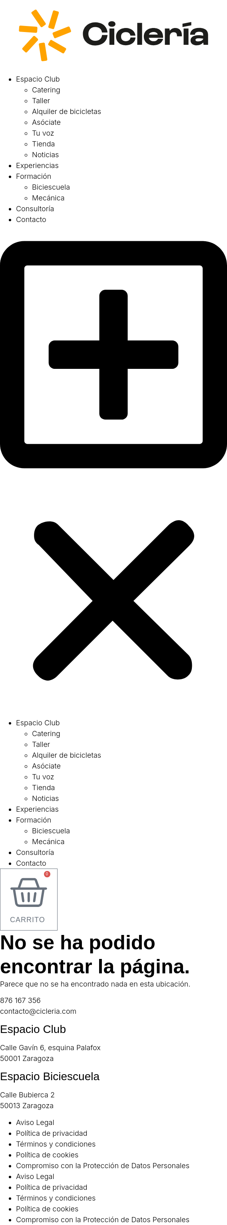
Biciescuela (51, 187)
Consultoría (35, 208)
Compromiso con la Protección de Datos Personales (102, 1165)
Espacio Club (38, 79)
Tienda (43, 144)
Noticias (45, 154)
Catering (46, 90)
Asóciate (46, 122)
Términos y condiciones (56, 1144)
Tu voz (43, 133)
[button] (113, 471)
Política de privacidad (52, 1133)
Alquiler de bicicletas (66, 111)
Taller (41, 100)
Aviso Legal (35, 1122)
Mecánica (48, 198)
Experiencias (37, 165)
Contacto (31, 219)
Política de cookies (47, 1155)
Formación (33, 176)
